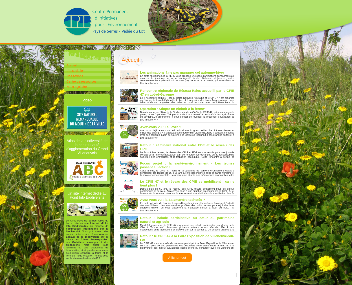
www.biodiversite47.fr (89, 258)
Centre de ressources (81, 81)
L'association (75, 70)
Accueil (71, 65)
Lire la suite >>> (177, 77)
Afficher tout (177, 257)
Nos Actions (74, 76)
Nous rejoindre (76, 87)
